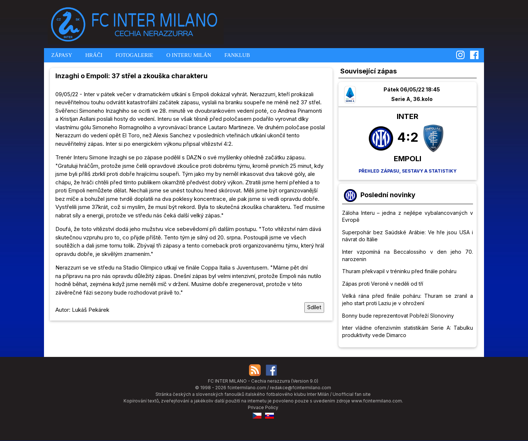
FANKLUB (236, 55)
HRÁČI (93, 55)
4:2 (407, 137)
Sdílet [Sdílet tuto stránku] (314, 307)
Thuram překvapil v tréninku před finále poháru (399, 271)
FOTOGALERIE (133, 55)
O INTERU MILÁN (188, 55)
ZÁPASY (61, 55)
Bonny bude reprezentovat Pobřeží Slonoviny (398, 315)
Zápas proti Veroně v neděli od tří (382, 284)
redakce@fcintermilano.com (300, 387)
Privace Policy (263, 407)
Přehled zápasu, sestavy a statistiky (407, 171)
